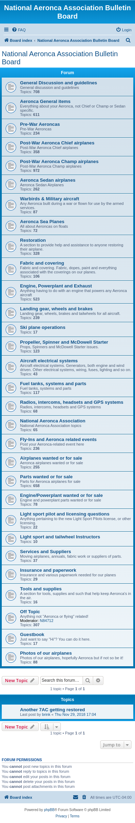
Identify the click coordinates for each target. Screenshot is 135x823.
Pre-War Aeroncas (40, 124)
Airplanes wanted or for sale (51, 458)
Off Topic (30, 611)
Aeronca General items (45, 101)
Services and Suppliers (45, 551)
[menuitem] (19, 30)
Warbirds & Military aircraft (49, 198)
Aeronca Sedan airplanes (48, 180)
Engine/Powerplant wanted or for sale (61, 495)
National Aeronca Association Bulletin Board (60, 58)
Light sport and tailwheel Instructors (60, 536)
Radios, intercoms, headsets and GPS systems (71, 402)
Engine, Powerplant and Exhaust (56, 286)
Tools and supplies (41, 588)
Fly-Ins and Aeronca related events (58, 439)
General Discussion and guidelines (58, 82)
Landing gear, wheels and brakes (56, 308)
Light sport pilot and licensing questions (64, 514)
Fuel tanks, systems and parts (53, 383)
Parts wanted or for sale (46, 476)
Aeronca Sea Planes (42, 221)
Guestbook (32, 634)
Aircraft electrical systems (49, 360)
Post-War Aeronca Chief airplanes (57, 142)
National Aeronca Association (52, 420)
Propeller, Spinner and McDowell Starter (64, 342)
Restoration (33, 240)
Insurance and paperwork (48, 570)
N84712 (46, 620)
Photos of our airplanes (46, 653)
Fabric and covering (42, 263)
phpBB (49, 810)
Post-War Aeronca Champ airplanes (59, 161)
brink (46, 714)
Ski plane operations (42, 327)
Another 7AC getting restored (52, 709)
